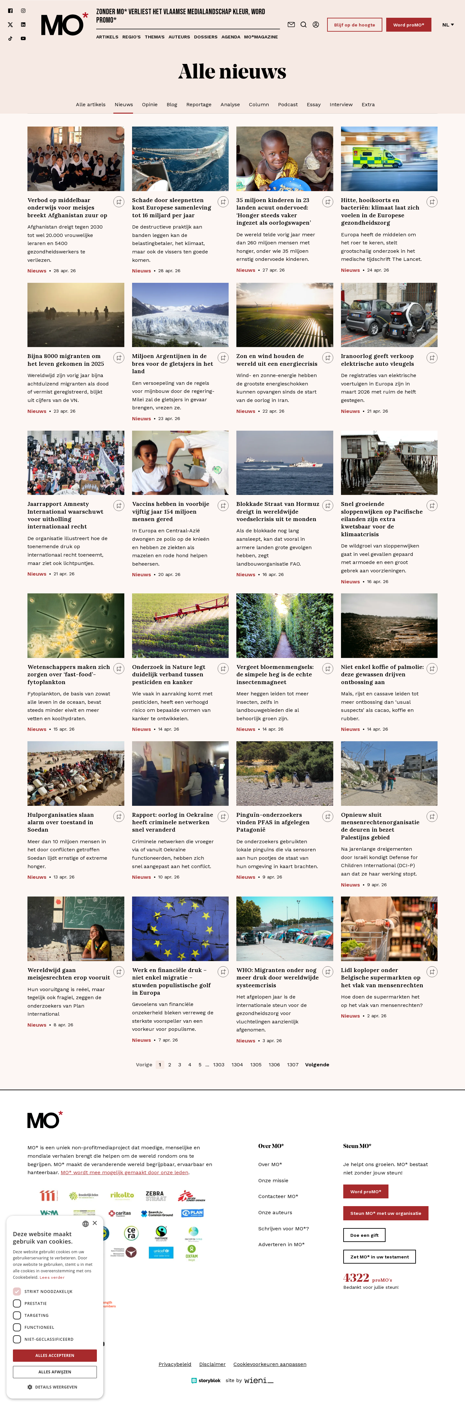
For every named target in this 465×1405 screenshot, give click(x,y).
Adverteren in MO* (281, 1244)
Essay (314, 104)
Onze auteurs (275, 1212)
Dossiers (206, 36)
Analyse (230, 104)
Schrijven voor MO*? (283, 1229)
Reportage (199, 104)
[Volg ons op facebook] (10, 11)
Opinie (150, 104)
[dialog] (54, 1307)
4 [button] (189, 1064)
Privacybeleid (175, 1364)
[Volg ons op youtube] (23, 39)
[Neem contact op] (291, 24)
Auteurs (179, 36)
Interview (341, 104)
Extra (368, 104)
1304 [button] (237, 1064)
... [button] (207, 1064)
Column (259, 104)
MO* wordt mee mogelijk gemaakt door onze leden (124, 1172)
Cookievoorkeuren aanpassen (269, 1364)
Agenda (231, 36)
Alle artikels (91, 104)
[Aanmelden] (315, 24)
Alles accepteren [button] (55, 1355)
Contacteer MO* (278, 1196)
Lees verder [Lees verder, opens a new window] (52, 1277)
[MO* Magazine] (64, 24)
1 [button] (160, 1064)
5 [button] (200, 1064)
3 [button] (179, 1064)
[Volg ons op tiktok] (10, 39)
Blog (172, 104)
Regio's (131, 36)
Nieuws (124, 104)
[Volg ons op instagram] (23, 11)
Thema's (155, 36)
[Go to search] (303, 24)
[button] (55, 1387)
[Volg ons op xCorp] (10, 25)
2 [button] (169, 1064)
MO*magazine (261, 36)
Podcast (288, 104)
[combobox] (85, 1224)
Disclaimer (212, 1364)
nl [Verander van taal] (448, 25)
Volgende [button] (317, 1064)
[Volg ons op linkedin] (23, 25)
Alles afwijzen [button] (54, 1372)
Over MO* (270, 1164)
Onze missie (273, 1180)
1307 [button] (293, 1064)
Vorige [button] (144, 1064)
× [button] (94, 1223)
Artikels (107, 36)
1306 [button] (274, 1064)
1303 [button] (218, 1064)
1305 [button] (256, 1064)
